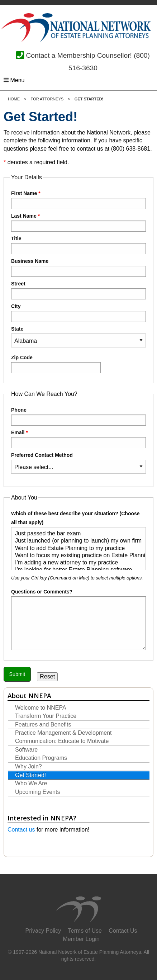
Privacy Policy (43, 931)
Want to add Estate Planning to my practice (75, 548)
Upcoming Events (37, 792)
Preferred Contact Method (78, 463)
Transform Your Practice (45, 716)
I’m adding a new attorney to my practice (75, 563)
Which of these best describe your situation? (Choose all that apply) (78, 540)
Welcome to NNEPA (40, 708)
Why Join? (28, 766)
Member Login (81, 939)
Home (14, 99)
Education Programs (41, 758)
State (78, 336)
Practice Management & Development (63, 733)
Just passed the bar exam (75, 534)
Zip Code (56, 364)
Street (78, 290)
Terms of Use (85, 931)
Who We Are (31, 783)
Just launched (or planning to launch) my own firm (75, 541)
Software (26, 750)
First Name (78, 199)
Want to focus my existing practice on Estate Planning (75, 555)
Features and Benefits (43, 724)
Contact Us (123, 931)
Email (78, 439)
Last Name (78, 222)
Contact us (21, 830)
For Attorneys (46, 99)
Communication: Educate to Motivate (62, 741)
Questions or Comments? (41, 592)
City (78, 312)
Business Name (78, 267)
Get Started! (30, 775)
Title (78, 245)
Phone (78, 416)
